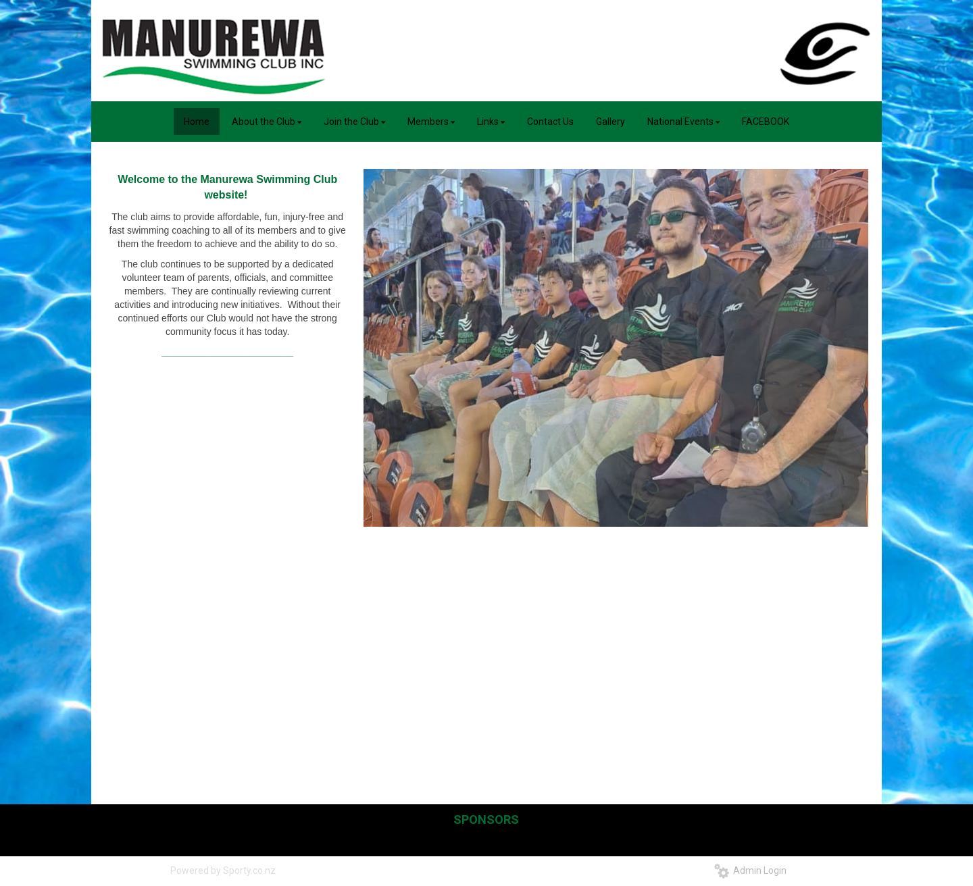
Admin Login (750, 870)
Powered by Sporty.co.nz (223, 870)
